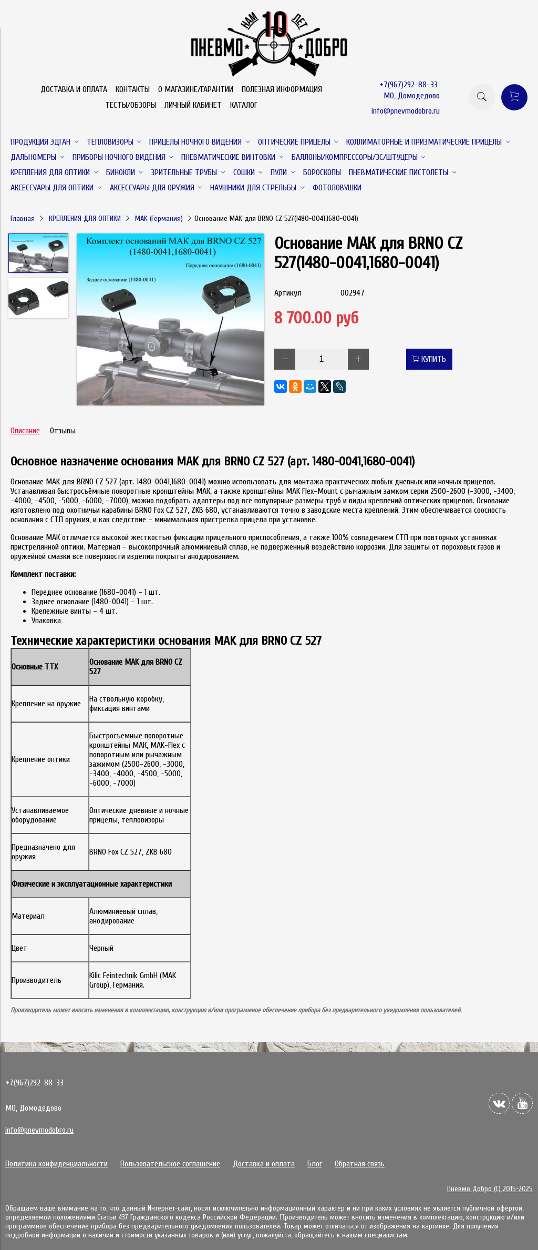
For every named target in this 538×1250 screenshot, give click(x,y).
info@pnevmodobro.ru (405, 111)
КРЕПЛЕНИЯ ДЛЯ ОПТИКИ (85, 218)
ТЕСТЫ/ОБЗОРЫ (130, 105)
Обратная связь (360, 1163)
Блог (314, 1163)
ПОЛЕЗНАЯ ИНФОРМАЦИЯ (282, 89)
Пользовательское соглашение (170, 1163)
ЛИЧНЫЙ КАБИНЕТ (193, 105)
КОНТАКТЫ (133, 89)
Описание (25, 430)
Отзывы (63, 430)
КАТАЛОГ (243, 105)
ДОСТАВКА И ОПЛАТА (73, 89)
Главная (23, 218)
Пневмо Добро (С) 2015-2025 (490, 1188)
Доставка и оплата (264, 1163)
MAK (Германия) (159, 218)
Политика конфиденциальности (56, 1163)
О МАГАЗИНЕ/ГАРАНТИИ (195, 89)
